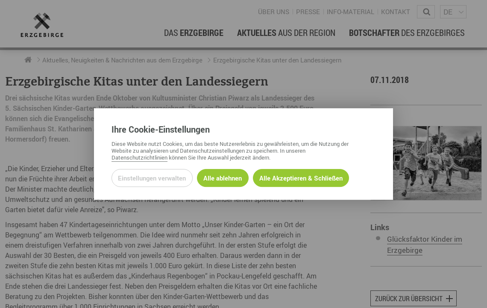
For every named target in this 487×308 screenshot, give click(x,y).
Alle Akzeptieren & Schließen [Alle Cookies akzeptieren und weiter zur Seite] (301, 178)
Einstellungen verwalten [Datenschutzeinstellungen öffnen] (152, 178)
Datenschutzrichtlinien (139, 157)
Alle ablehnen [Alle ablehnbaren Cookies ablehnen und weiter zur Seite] (222, 178)
